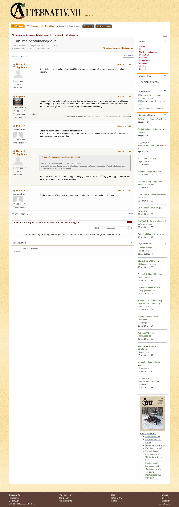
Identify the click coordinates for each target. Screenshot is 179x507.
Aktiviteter (142, 384)
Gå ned (15, 56)
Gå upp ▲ (166, 504)
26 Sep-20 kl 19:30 (124, 96)
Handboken (165, 501)
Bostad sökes (144, 251)
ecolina (158, 172)
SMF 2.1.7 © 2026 (15, 504)
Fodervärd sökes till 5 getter (150, 274)
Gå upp (15, 214)
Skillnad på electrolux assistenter (152, 195)
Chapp (17, 252)
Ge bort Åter (14, 501)
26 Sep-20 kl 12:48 (124, 64)
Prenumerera (14, 498)
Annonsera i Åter (65, 501)
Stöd (113, 495)
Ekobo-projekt (144, 368)
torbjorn (143, 198)
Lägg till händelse (145, 109)
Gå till (96, 228)
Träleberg (141, 132)
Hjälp (159, 504)
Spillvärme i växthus (146, 208)
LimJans (150, 185)
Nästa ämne (127, 48)
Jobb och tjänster (145, 277)
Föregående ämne (111, 48)
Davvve (164, 119)
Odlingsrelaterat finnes (147, 264)
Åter (100, 15)
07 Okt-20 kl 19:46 (124, 151)
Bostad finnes (144, 307)
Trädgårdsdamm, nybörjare (149, 129)
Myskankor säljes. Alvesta (149, 287)
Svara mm (128, 56)
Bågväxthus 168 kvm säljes (150, 261)
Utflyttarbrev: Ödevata (155, 445)
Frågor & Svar (116, 498)
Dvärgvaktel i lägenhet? (148, 119)
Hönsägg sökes (145, 336)
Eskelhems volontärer (154, 448)
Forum (89, 15)
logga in (58, 234)
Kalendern (165, 498)
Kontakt (114, 501)
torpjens (20, 96)
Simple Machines (29, 504)
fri (155, 162)
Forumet (164, 495)
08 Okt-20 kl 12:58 (124, 190)
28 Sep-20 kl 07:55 (124, 126)
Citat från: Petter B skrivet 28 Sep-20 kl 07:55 (62, 157)
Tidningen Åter (14, 495)
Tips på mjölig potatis (147, 234)
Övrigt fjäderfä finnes (147, 290)
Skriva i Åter (64, 498)
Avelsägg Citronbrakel (147, 333)
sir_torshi (162, 234)
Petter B (20, 126)
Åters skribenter (65, 495)
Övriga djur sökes (145, 323)
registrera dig (43, 234)
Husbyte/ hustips (145, 171)
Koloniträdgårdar (152, 436)
